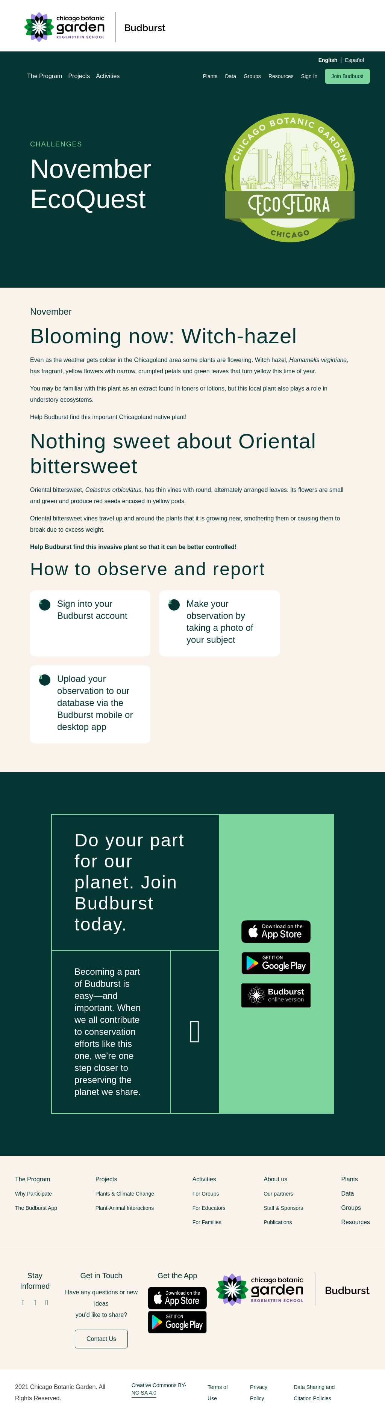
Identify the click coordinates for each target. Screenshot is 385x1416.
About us (275, 1179)
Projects (79, 76)
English (328, 60)
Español (354, 60)
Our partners (278, 1194)
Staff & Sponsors (283, 1208)
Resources (281, 76)
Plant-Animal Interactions (124, 1208)
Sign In (309, 76)
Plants (210, 76)
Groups (252, 76)
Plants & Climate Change (124, 1194)
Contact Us (101, 1339)
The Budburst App (36, 1208)
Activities (108, 76)
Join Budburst (347, 76)
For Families (206, 1222)
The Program (44, 76)
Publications (278, 1222)
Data (230, 76)
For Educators (209, 1208)
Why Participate (33, 1194)
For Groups (205, 1194)
